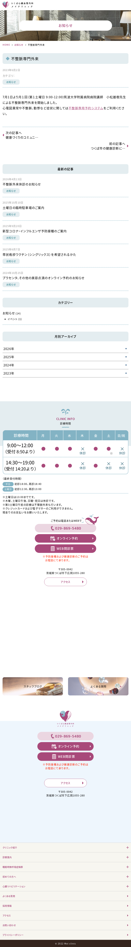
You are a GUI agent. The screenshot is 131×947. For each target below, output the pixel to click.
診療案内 (7, 857)
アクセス (65, 582)
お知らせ (19, 44)
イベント (13, 319)
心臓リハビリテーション (14, 886)
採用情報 (7, 905)
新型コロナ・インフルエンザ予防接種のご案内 (35, 231)
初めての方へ (9, 876)
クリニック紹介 (10, 847)
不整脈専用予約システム (85, 108)
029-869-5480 (68, 528)
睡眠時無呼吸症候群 (13, 866)
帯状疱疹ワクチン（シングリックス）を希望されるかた (39, 254)
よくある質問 (9, 896)
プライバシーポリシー (13, 934)
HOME (6, 44)
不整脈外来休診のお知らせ (22, 184)
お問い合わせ (9, 925)
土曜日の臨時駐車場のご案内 (24, 207)
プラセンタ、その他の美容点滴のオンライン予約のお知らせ (43, 278)
